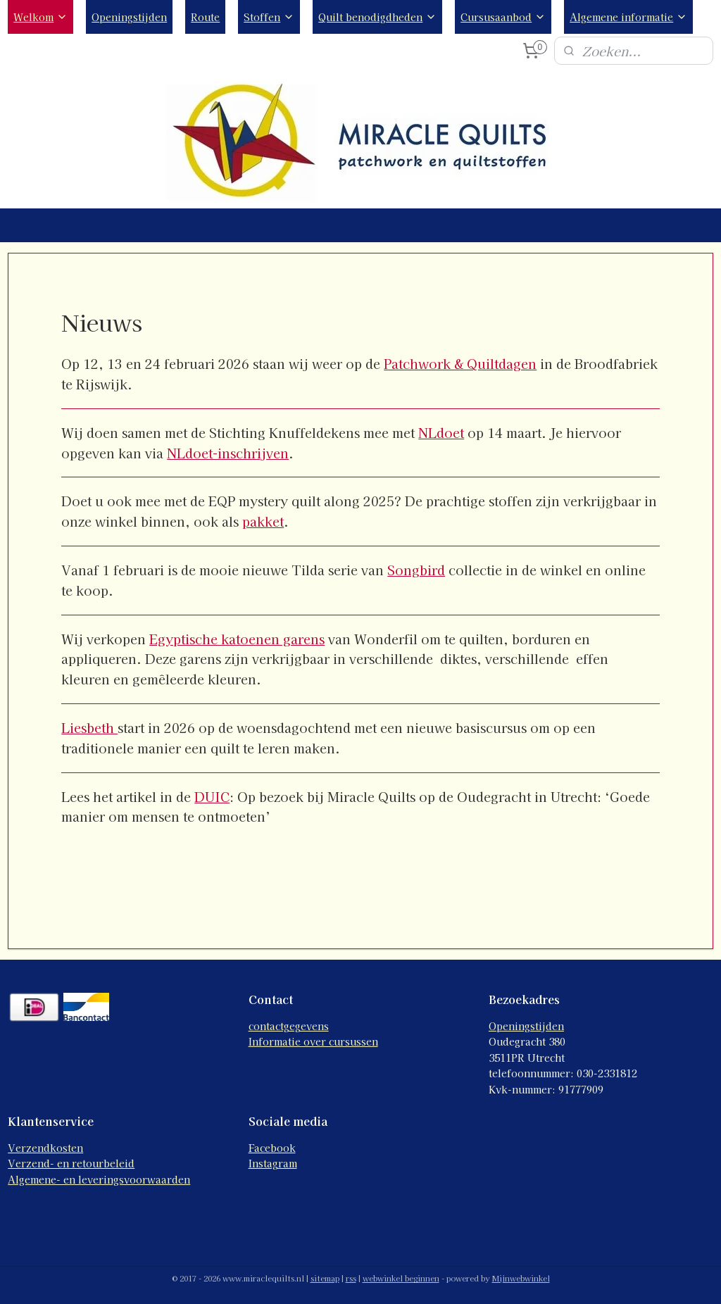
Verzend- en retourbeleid (71, 1163)
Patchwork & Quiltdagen (460, 363)
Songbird (416, 569)
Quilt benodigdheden (377, 17)
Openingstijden (129, 17)
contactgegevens (289, 1026)
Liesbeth (89, 727)
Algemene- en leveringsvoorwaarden (99, 1179)
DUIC (212, 796)
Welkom (40, 17)
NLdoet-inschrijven (228, 453)
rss (351, 1278)
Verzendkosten (45, 1148)
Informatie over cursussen (313, 1041)
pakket (263, 521)
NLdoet (441, 432)
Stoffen (269, 17)
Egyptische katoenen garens (237, 638)
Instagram (273, 1163)
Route (205, 17)
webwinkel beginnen (401, 1278)
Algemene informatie (628, 17)
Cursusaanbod (503, 17)
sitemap (325, 1278)
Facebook (272, 1148)
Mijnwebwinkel (521, 1278)
